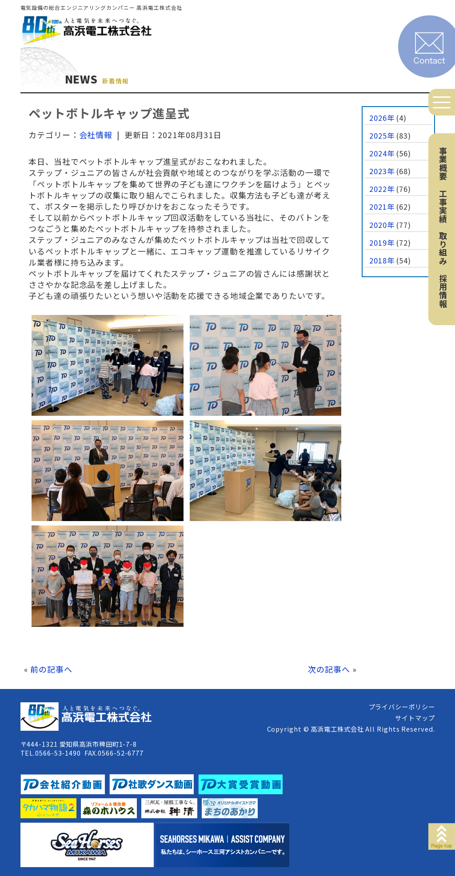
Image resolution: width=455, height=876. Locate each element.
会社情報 (96, 134)
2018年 (382, 260)
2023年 (382, 171)
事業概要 (443, 163)
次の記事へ (329, 669)
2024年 (382, 153)
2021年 (382, 206)
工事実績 (443, 206)
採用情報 (443, 291)
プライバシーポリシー (402, 706)
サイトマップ (415, 717)
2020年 (382, 224)
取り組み (443, 248)
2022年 (382, 188)
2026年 (382, 117)
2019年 (382, 242)
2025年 (382, 135)
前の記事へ (51, 669)
